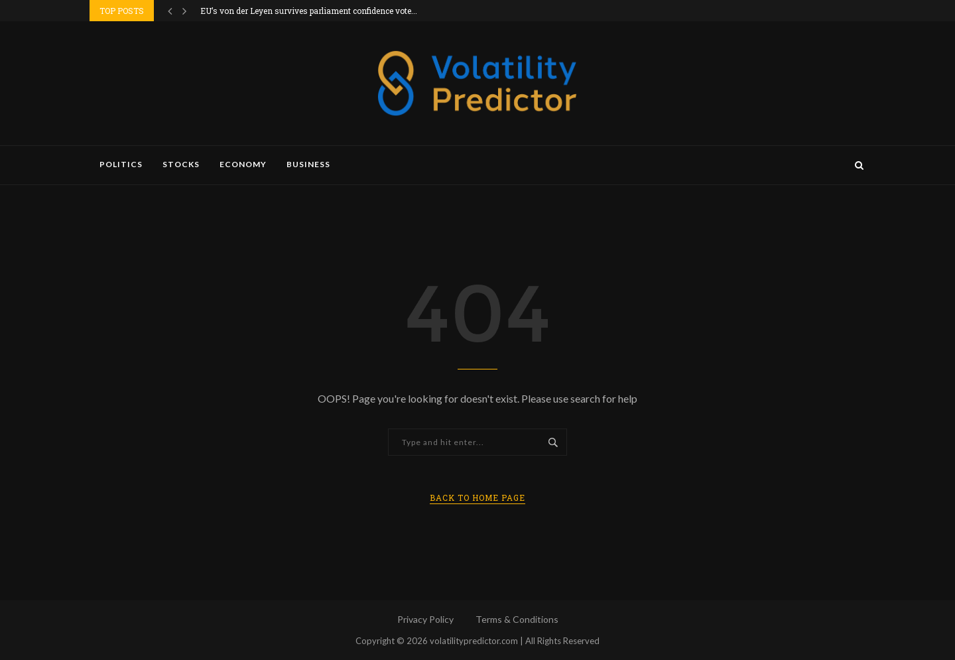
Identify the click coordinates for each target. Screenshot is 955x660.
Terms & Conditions (517, 619)
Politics (121, 164)
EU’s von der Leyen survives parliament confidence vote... (308, 10)
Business (308, 164)
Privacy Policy (425, 619)
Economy (243, 164)
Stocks (181, 164)
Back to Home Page (477, 497)
